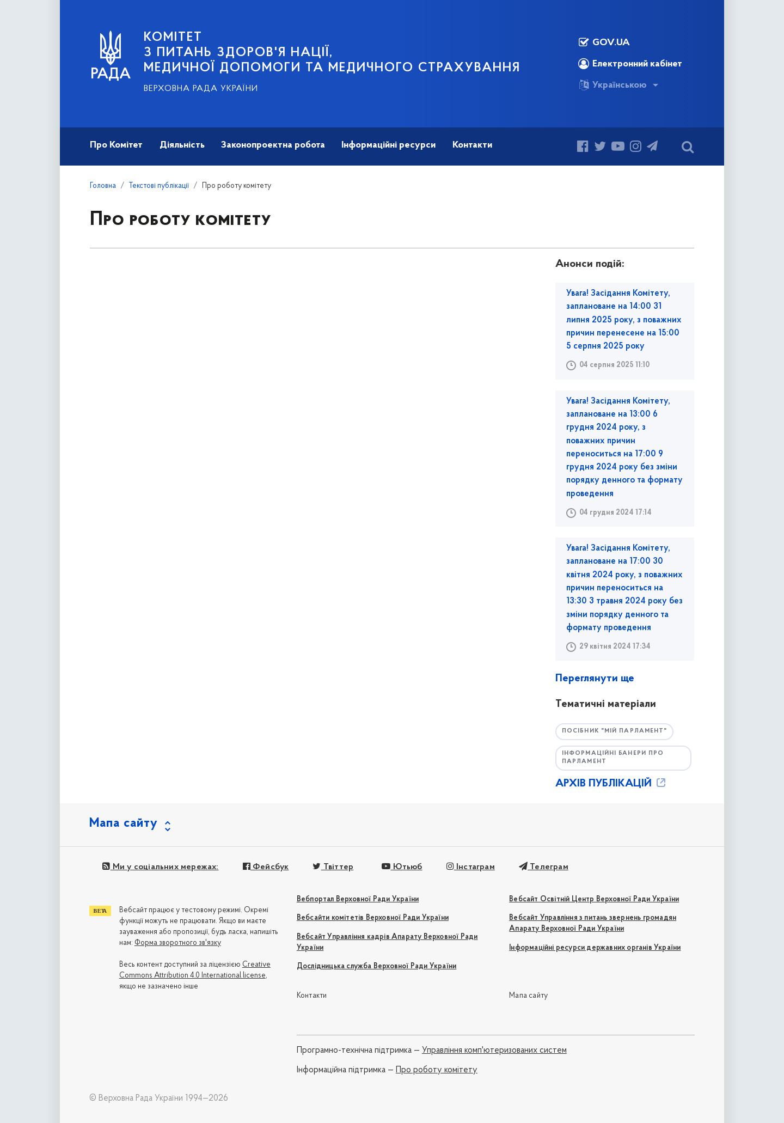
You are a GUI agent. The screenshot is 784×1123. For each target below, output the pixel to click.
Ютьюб (402, 867)
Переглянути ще (594, 678)
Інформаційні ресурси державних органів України (595, 948)
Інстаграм (470, 867)
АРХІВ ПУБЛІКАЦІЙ (611, 783)
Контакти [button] (472, 145)
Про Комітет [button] (116, 145)
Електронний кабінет (630, 63)
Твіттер (333, 867)
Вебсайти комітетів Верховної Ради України (373, 918)
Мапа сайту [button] (123, 823)
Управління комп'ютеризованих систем (494, 1050)
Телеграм (543, 867)
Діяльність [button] (182, 145)
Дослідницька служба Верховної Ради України (376, 966)
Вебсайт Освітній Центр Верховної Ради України (594, 899)
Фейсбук (266, 867)
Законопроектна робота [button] (273, 145)
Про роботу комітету (436, 1070)
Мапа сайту (528, 996)
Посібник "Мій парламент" (614, 731)
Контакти (312, 996)
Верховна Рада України (201, 88)
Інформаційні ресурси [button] (388, 145)
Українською (612, 85)
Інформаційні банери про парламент (613, 757)
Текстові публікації (159, 186)
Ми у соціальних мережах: (160, 867)
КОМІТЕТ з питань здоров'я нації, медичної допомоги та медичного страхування (332, 53)
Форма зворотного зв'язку (177, 943)
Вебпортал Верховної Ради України (358, 899)
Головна (103, 186)
